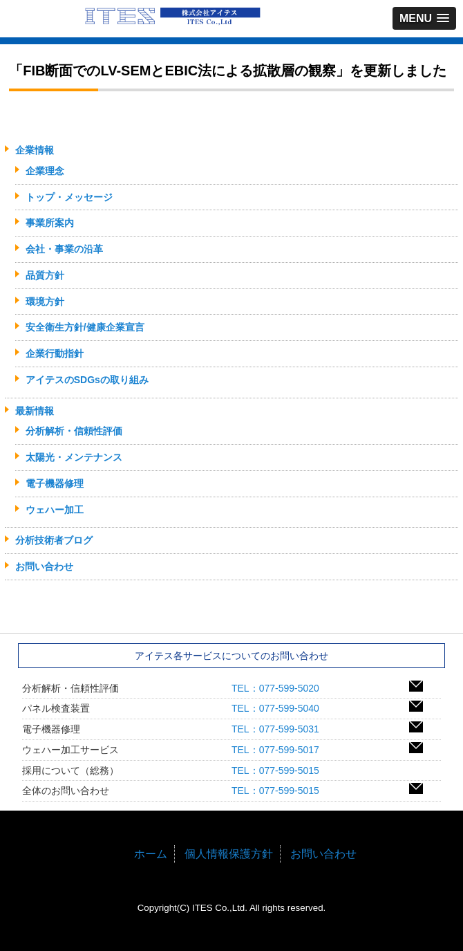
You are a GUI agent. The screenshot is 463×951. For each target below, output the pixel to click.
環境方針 (45, 301)
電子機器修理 (55, 483)
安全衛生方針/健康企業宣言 (85, 327)
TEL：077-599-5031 (280, 729)
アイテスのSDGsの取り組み (87, 379)
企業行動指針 (55, 353)
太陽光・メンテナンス (74, 457)
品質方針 (45, 275)
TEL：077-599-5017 (280, 749)
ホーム (150, 854)
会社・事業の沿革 (64, 249)
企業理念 (45, 170)
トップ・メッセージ (69, 197)
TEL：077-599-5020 (280, 688)
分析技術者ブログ (54, 540)
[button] (424, 18)
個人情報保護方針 (229, 854)
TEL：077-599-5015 (280, 770)
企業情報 (34, 150)
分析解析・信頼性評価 (74, 430)
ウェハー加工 (55, 509)
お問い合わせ (44, 566)
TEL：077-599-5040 (280, 708)
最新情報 (34, 410)
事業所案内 (50, 222)
